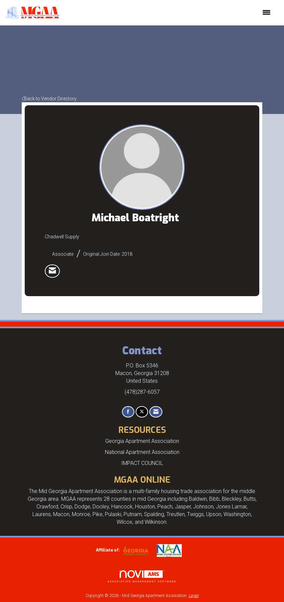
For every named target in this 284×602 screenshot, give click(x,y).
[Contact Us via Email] (155, 412)
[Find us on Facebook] (128, 412)
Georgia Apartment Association (142, 441)
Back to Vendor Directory (49, 98)
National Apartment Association (142, 452)
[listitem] (52, 271)
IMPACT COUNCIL (142, 463)
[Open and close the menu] (168, 12)
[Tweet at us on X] (142, 412)
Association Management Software (142, 576)
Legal (194, 595)
